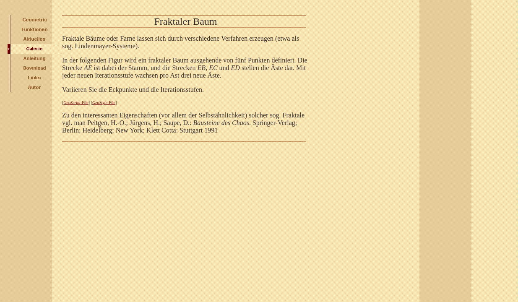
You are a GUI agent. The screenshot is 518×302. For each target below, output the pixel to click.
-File (75, 102)
